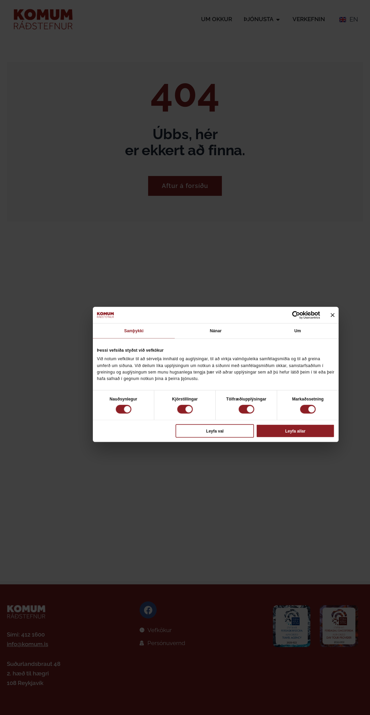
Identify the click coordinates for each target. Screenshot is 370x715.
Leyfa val (215, 430)
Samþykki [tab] (134, 331)
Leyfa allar (295, 430)
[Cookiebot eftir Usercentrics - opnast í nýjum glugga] (296, 315)
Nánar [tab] (216, 331)
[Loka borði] (333, 315)
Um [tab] (297, 331)
